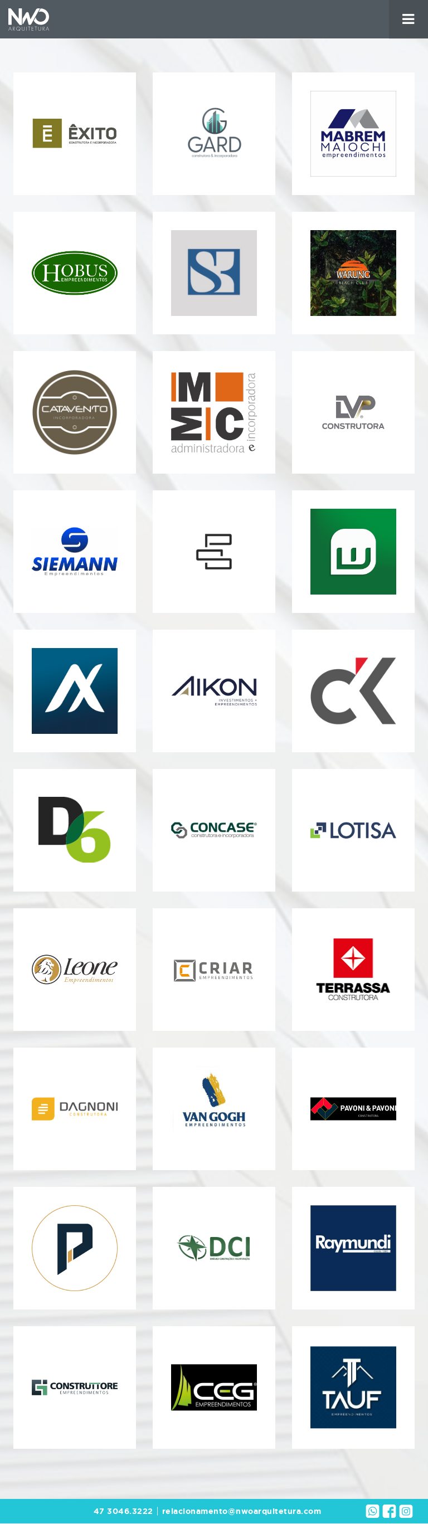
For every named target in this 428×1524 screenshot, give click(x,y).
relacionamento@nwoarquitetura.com (242, 1511)
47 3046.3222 (123, 1511)
